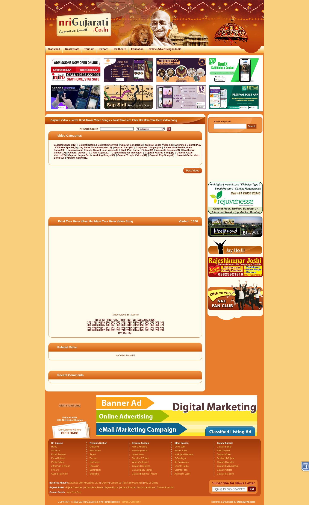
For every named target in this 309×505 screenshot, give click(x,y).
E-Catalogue (180, 458)
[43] (142, 325)
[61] (152, 327)
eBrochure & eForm (60, 466)
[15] (153, 319)
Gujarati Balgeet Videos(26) (127, 152)
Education (137, 49)
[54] (118, 327)
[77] (152, 330)
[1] (96, 319)
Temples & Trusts (140, 458)
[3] (103, 319)
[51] (103, 327)
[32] (89, 325)
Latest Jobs (179, 447)
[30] (157, 322)
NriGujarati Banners (183, 454)
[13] (143, 319)
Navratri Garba (181, 466)
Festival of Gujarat (225, 458)
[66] (98, 330)
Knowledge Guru (140, 450)
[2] (99, 319)
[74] (137, 330)
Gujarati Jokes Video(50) (159, 145)
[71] (123, 330)
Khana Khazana (139, 447)
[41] (132, 325)
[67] (103, 330)
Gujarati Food (181, 470)
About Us (55, 450)
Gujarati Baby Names (142, 470)
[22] (118, 322)
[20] (108, 322)
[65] (94, 330)
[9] (124, 319)
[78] (157, 330)
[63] (161, 327)
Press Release (58, 458)
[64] (89, 330)
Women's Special (140, 462)
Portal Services (58, 454)
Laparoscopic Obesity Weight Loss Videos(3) (93, 150)
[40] (128, 325)
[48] (89, 327)
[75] (142, 330)
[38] (118, 325)
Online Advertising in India (165, 49)
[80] (120, 332)
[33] (94, 325)
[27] (142, 322)
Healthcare (119, 49)
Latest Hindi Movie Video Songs (90, 120)
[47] (161, 325)
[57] (132, 327)
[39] (123, 325)
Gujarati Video (59, 120)
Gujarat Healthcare (146, 487)
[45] (152, 325)
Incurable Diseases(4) (168, 150)
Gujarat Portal (57, 487)
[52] (108, 327)
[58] (137, 327)
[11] (134, 319)
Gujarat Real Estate (93, 487)
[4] (107, 319)
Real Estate (72, 49)
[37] (113, 325)
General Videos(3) (78, 152)
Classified (54, 49)
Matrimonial (95, 470)
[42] (137, 325)
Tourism (89, 49)
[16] (89, 322)
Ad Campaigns (181, 462)
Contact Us (116, 483)
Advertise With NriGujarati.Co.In (84, 483)
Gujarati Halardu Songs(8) (160, 152)
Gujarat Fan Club (59, 474)
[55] (123, 327)
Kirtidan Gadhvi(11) (77, 157)
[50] (98, 327)
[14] (148, 319)
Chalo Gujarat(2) (100, 152)
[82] (130, 332)
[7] (117, 319)
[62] (157, 327)
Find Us (55, 470)
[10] (129, 319)
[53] (113, 327)
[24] (128, 322)
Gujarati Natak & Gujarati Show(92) (98, 145)
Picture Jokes (180, 450)
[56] (128, 327)
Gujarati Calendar (225, 462)
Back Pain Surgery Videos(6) (137, 150)
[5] (110, 319)
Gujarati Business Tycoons (144, 474)
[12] (139, 319)
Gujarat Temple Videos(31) (132, 155)
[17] (94, 322)
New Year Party (74, 492)
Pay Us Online (151, 483)
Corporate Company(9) (149, 147)
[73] (132, 330)
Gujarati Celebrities (141, 466)
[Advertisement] (126, 202)
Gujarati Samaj (224, 447)
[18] (98, 322)
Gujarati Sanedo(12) (65, 145)
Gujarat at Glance (225, 474)
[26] (137, 322)
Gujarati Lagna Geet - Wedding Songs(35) (91, 155)
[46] (157, 325)
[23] (123, 322)
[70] (118, 330)
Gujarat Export (111, 487)
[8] (121, 319)
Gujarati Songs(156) (131, 145)
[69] (113, 330)
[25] (132, 322)
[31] (161, 322)
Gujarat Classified (73, 487)
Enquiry (105, 483)
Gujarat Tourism (127, 487)
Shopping (93, 474)
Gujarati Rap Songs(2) (162, 155)
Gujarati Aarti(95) (124, 147)
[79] (161, 330)
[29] (152, 322)
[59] (142, 327)
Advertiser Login (182, 474)
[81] (125, 332)
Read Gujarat (223, 450)
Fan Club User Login (133, 483)
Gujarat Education (165, 487)
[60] (147, 327)
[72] (128, 330)
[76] (147, 330)
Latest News (138, 454)
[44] (147, 325)
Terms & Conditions (131, 502)
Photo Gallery (57, 462)
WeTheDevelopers (246, 502)
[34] (98, 325)
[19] (103, 322)
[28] (147, 322)
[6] (114, 319)
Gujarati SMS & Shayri (227, 466)
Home (54, 447)
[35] (103, 325)
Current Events (57, 492)
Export (103, 49)
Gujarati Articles (224, 470)
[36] (108, 325)
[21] (113, 322)
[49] (94, 327)
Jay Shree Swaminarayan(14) (95, 147)
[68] (108, 330)
